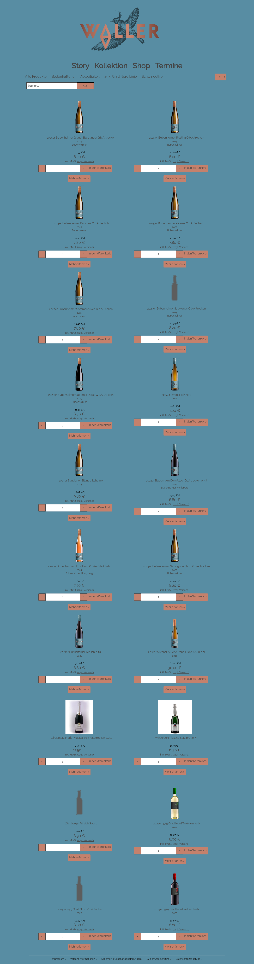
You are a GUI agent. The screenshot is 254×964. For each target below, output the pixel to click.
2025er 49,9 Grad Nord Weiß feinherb (176, 823)
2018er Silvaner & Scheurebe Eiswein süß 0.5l (176, 651)
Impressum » (59, 958)
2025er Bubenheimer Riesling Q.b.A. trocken (176, 137)
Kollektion (111, 66)
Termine (168, 66)
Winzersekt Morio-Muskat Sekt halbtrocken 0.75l (81, 737)
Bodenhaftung (63, 76)
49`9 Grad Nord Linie (121, 76)
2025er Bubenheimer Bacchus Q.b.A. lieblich (81, 223)
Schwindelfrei (152, 76)
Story (81, 66)
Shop (142, 66)
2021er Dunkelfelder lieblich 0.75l (80, 651)
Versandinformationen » (83, 958)
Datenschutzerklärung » (189, 958)
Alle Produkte (36, 76)
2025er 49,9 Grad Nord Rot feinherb (176, 909)
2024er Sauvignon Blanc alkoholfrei (81, 480)
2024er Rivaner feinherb (176, 394)
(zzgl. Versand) (85, 161)
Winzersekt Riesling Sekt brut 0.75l (176, 737)
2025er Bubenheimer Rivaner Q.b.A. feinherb (176, 223)
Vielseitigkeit (90, 76)
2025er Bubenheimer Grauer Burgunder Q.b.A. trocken (81, 137)
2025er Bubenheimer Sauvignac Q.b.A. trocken (176, 308)
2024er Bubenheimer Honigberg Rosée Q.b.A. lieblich (81, 566)
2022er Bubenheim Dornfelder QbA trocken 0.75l (176, 480)
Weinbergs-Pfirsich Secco (81, 823)
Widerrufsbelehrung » (159, 958)
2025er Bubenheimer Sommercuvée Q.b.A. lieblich (81, 309)
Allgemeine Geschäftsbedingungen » (122, 958)
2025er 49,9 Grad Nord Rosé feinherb (81, 909)
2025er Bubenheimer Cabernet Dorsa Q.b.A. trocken (80, 394)
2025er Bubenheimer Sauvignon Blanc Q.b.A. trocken (176, 566)
